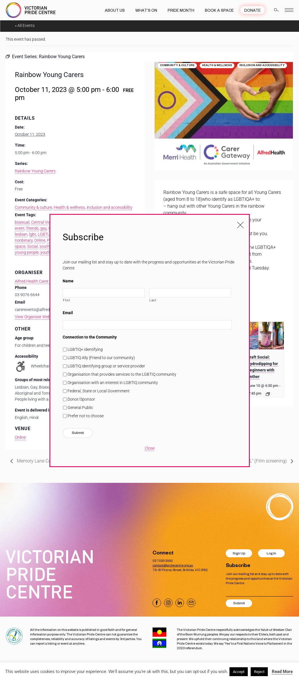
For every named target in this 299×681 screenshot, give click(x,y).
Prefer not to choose (86, 416)
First (66, 300)
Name (68, 281)
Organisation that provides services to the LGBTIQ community (122, 374)
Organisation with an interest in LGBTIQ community (113, 382)
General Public (80, 407)
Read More (282, 671)
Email (68, 312)
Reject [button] (259, 672)
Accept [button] (238, 672)
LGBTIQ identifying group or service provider (106, 366)
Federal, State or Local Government (99, 391)
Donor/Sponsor (81, 399)
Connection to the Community (90, 337)
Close (150, 448)
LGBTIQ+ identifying (85, 349)
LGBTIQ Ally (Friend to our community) (101, 357)
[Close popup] (240, 223)
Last (153, 300)
